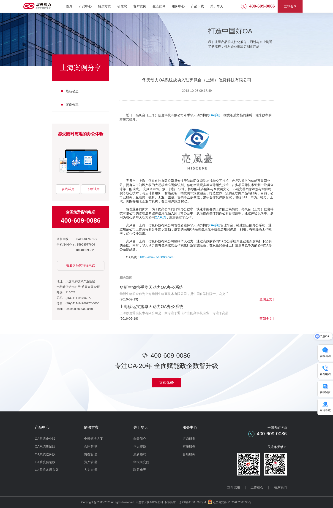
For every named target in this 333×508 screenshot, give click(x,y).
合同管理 (90, 446)
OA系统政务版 (45, 454)
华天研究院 (141, 462)
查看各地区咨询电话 (80, 266)
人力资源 (90, 470)
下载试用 (93, 189)
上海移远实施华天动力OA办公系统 (151, 306)
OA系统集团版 (45, 446)
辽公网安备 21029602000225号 (232, 502)
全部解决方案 (93, 438)
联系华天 (139, 470)
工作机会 (257, 487)
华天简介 (139, 438)
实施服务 (189, 446)
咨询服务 (189, 438)
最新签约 (139, 454)
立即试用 (233, 487)
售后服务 (189, 454)
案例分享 (72, 104)
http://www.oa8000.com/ (157, 257)
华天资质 (139, 446)
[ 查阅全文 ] (266, 299)
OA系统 (214, 115)
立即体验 (166, 383)
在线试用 (68, 189)
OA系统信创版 (45, 462)
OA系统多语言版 (47, 470)
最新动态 (72, 91)
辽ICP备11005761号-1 (192, 502)
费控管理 (90, 454)
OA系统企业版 (45, 438)
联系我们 (280, 487)
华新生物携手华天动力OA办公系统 (151, 287)
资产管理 (90, 462)
